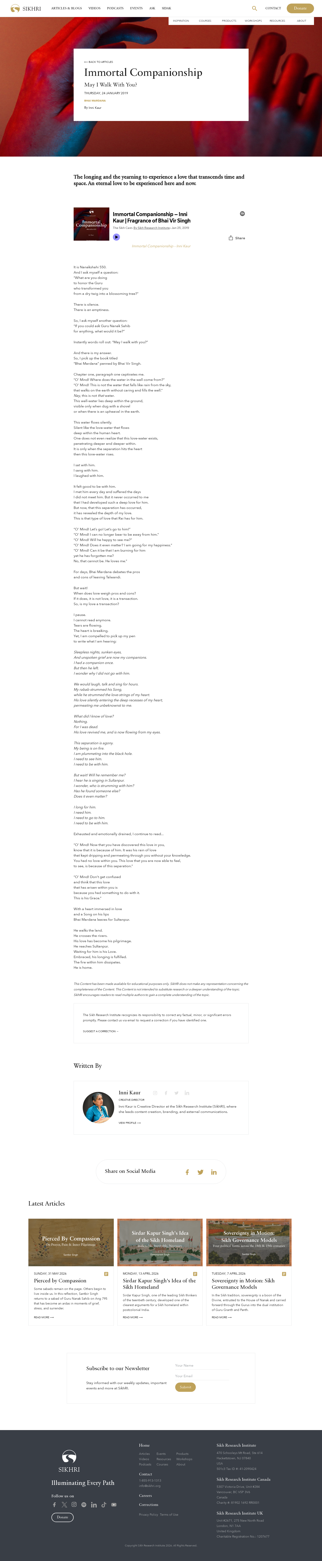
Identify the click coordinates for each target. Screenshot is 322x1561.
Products (229, 21)
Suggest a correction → (101, 1031)
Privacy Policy (148, 1515)
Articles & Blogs (66, 8)
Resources (277, 21)
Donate (300, 8)
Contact (273, 8)
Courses (205, 21)
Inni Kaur (95, 108)
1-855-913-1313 (150, 1481)
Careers (145, 1496)
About (301, 21)
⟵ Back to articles (98, 62)
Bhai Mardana (95, 100)
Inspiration (181, 21)
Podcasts (115, 8)
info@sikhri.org (150, 1486)
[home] (25, 8)
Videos (94, 8)
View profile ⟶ (130, 1123)
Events (136, 8)
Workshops (253, 21)
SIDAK (166, 8)
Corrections (148, 1505)
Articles (144, 1454)
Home (144, 1446)
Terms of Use (169, 1515)
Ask (152, 8)
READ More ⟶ (44, 1319)
